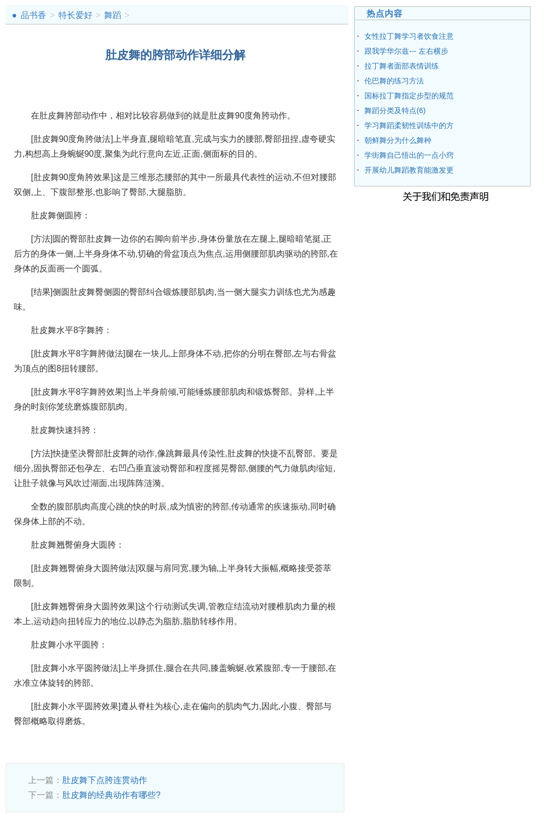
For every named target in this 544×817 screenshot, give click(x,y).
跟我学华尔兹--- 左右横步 (406, 51)
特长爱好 (75, 15)
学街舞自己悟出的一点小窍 (409, 155)
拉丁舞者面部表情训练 (401, 66)
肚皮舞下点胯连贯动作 (104, 780)
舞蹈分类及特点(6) (395, 110)
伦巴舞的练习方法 (394, 80)
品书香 (33, 15)
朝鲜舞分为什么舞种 (397, 140)
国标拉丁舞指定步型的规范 (409, 95)
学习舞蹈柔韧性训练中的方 (409, 125)
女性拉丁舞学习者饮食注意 (409, 36)
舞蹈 (112, 15)
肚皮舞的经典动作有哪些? (111, 794)
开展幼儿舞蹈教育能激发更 (409, 170)
